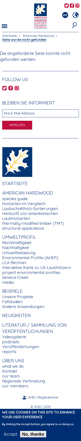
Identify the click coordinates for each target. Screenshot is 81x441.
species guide (15, 198)
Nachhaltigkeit (15, 247)
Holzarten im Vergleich (24, 203)
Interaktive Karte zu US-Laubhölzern (36, 267)
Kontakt (9, 371)
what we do (13, 366)
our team (11, 376)
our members (15, 385)
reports (9, 351)
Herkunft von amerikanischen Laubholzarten (30, 216)
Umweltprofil (19, 237)
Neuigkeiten (16, 315)
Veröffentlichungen (20, 346)
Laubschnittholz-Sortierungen (30, 208)
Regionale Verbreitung (23, 381)
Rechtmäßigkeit (16, 242)
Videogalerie (14, 336)
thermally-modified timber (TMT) (33, 223)
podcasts (10, 341)
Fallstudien (12, 301)
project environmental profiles (31, 272)
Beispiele (12, 291)
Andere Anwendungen (23, 306)
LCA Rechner (14, 262)
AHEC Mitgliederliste (43, 397)
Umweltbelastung (19, 252)
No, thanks (33, 436)
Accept (10, 436)
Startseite (9, 36)
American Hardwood (38, 36)
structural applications (23, 228)
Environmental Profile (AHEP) (30, 257)
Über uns (13, 360)
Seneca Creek (15, 277)
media (8, 282)
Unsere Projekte (17, 296)
